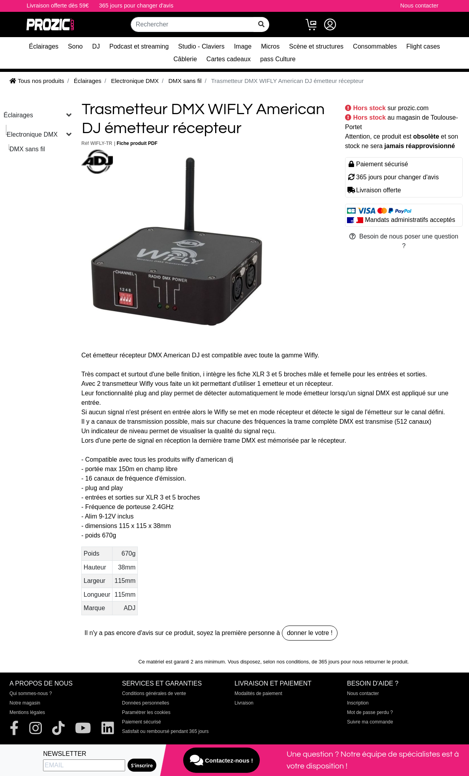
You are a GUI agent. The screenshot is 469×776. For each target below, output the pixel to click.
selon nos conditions (286, 662)
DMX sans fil (27, 149)
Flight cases (423, 46)
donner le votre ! (310, 632)
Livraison (243, 703)
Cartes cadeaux (228, 59)
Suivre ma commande (370, 722)
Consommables (375, 46)
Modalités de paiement (258, 693)
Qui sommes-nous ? (30, 693)
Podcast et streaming (139, 46)
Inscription (358, 703)
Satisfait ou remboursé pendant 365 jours (165, 731)
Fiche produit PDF (136, 143)
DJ (96, 46)
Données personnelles (145, 703)
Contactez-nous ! (221, 760)
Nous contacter (419, 5)
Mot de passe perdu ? (370, 712)
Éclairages (43, 46)
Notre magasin (24, 703)
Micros (270, 46)
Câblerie (185, 59)
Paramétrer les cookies (146, 712)
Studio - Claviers (201, 46)
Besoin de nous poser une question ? (403, 241)
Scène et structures (316, 46)
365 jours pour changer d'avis (136, 5)
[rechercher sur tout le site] (261, 24)
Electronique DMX (32, 134)
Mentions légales (27, 712)
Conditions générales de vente (154, 693)
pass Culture (278, 59)
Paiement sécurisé (141, 722)
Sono (75, 46)
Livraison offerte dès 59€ (57, 5)
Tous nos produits (36, 80)
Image (242, 46)
